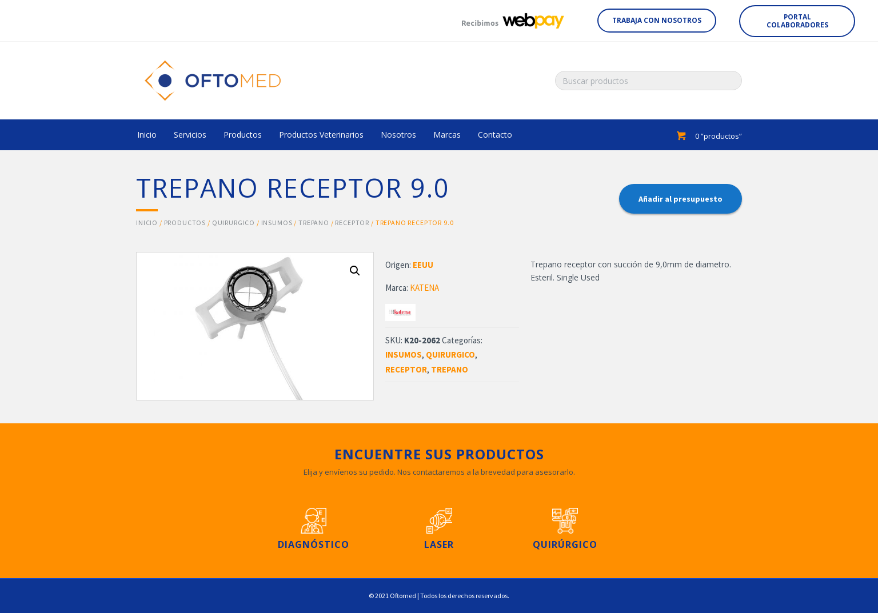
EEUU (423, 264)
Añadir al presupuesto (680, 199)
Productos (185, 222)
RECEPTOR (352, 222)
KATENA (424, 287)
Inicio (147, 222)
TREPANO (313, 222)
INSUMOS (277, 222)
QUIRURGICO (233, 222)
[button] (656, 21)
